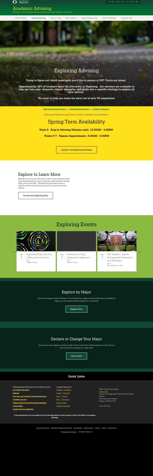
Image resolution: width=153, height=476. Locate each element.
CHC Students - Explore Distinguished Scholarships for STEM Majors (117, 251)
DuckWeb (67, 428)
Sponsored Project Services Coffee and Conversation (36, 251)
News (58, 434)
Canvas (58, 431)
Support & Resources (89, 18)
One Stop (111, 2)
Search (132, 2)
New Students (71, 18)
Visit (123, 2)
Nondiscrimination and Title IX (61, 466)
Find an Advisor (21, 18)
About (104, 466)
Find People (112, 466)
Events (64, 434)
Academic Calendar (63, 444)
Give (127, 2)
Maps (58, 438)
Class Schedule (61, 441)
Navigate (59, 428)
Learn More (76, 356)
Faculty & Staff (126, 18)
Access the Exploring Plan (35, 195)
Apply (118, 2)
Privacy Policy (88, 466)
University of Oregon (69, 470)
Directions (65, 438)
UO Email (66, 431)
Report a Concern (42, 466)
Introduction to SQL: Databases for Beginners (76, 251)
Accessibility (78, 466)
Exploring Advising (38, 18)
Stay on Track (55, 18)
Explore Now (76, 309)
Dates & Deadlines (109, 18)
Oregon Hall (103, 430)
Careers (97, 466)
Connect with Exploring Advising (76, 150)
